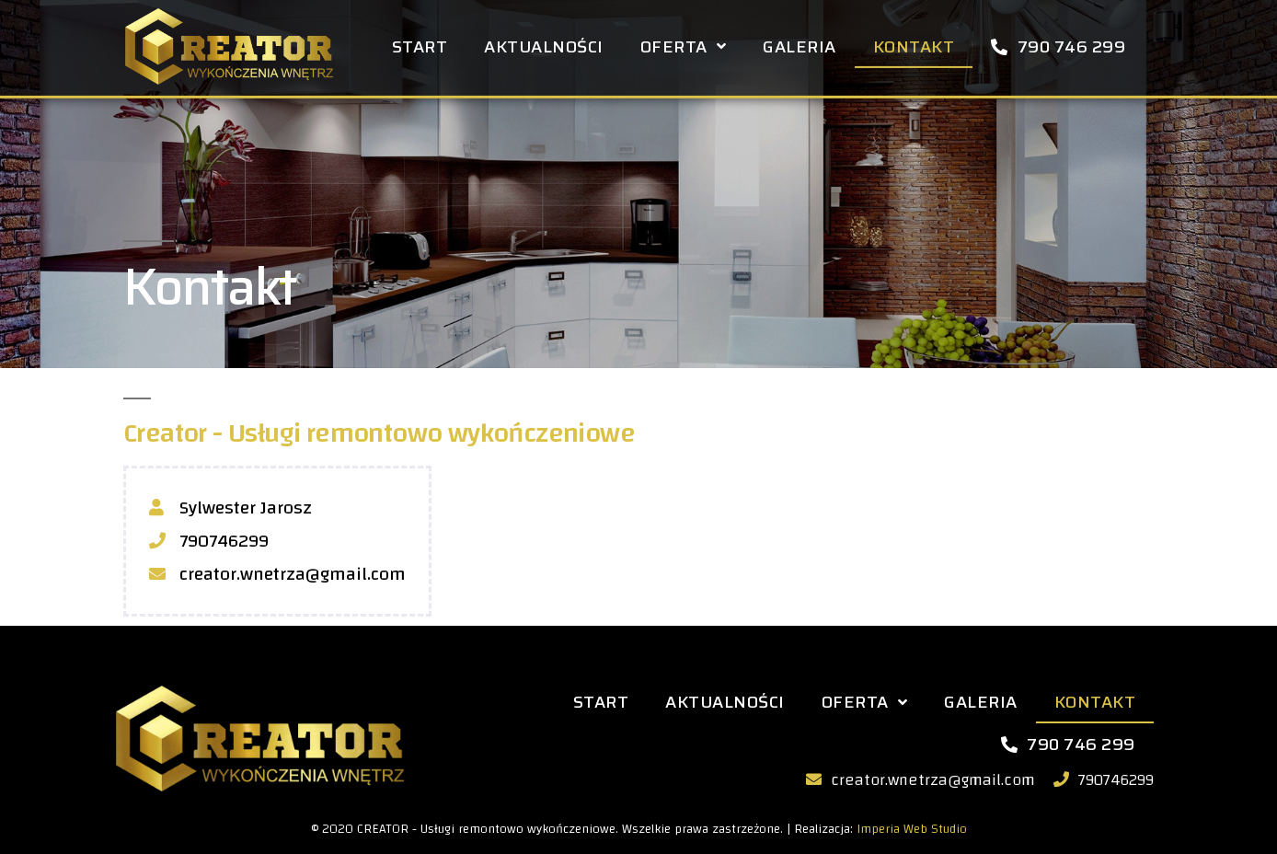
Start (420, 43)
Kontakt (914, 43)
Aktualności (544, 43)
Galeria (799, 43)
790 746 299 (1058, 43)
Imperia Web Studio (912, 829)
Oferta (683, 43)
